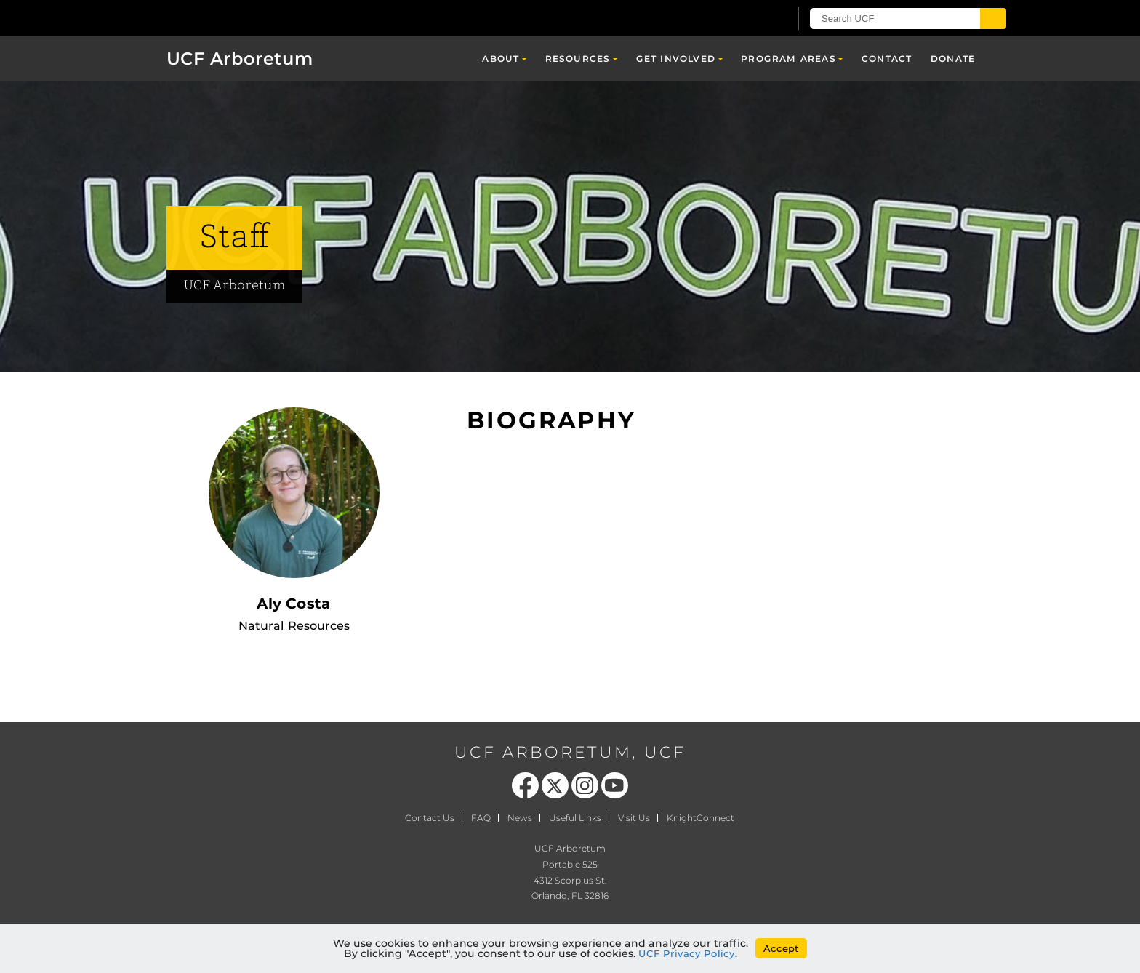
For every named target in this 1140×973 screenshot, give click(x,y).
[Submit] (993, 18)
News (519, 817)
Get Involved (675, 58)
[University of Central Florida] (251, 18)
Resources (578, 58)
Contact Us (429, 817)
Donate (953, 58)
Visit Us (634, 817)
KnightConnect (700, 817)
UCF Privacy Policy (686, 953)
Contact (887, 58)
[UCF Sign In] (742, 19)
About (500, 58)
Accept (781, 948)
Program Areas (788, 58)
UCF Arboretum (239, 58)
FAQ (481, 817)
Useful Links (575, 817)
